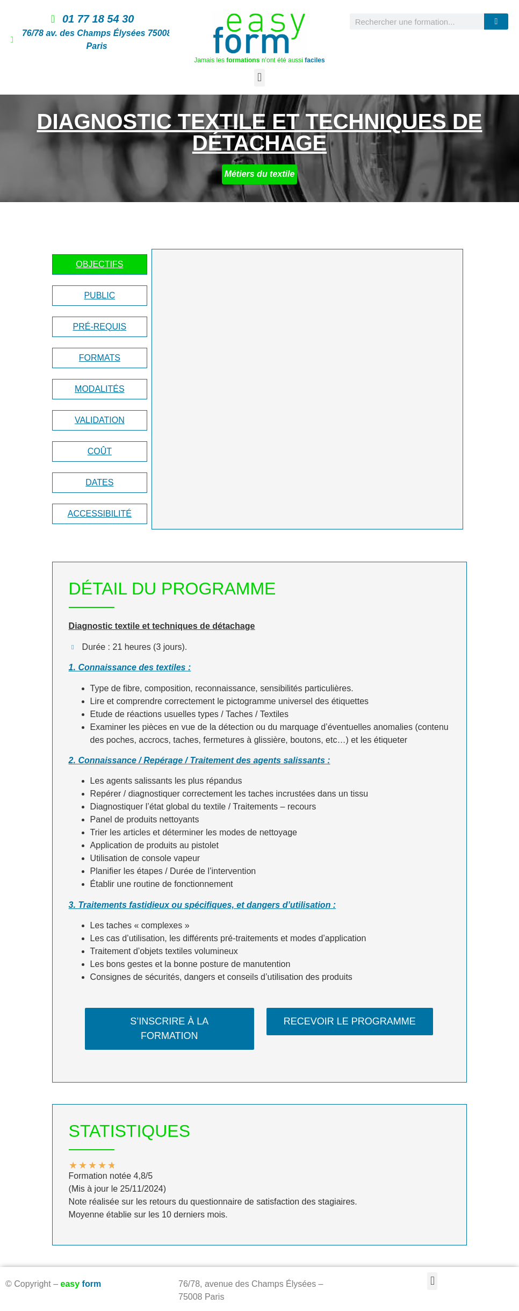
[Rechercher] (496, 21)
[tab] (100, 264)
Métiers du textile (260, 173)
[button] (259, 78)
